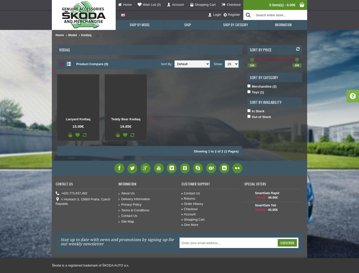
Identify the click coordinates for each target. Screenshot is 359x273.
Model (72, 35)
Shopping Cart (193, 219)
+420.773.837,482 (71, 193)
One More (189, 225)
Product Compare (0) (92, 64)
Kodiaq (86, 35)
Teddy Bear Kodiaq (126, 119)
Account (188, 214)
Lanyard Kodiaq (78, 119)
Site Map (126, 222)
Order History (192, 204)
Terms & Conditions (133, 210)
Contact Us (127, 216)
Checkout (189, 209)
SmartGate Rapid (267, 193)
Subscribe (287, 242)
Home (60, 35)
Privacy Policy (129, 205)
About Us (126, 193)
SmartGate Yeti (265, 205)
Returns (188, 198)
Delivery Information (134, 199)
